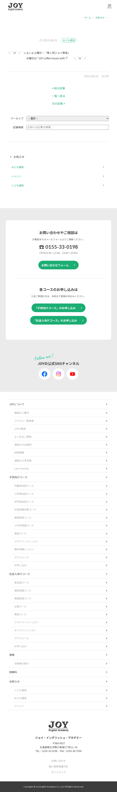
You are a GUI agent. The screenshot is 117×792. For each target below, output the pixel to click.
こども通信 (18, 185)
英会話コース (21, 582)
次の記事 (58, 103)
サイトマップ (58, 772)
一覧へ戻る (58, 96)
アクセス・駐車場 (24, 421)
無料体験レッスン (24, 549)
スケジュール (21, 557)
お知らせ (100, 17)
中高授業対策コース (25, 509)
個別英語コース (22, 590)
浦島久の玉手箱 (22, 460)
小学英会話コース (24, 493)
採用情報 (19, 452)
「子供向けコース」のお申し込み (55, 308)
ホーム (87, 17)
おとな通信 (69, 40)
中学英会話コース (24, 501)
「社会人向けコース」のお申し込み (55, 320)
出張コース (20, 606)
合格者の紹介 (21, 663)
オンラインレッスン (25, 630)
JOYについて (16, 404)
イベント (16, 176)
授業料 (13, 672)
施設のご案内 (21, 413)
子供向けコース (18, 477)
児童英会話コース (24, 485)
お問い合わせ (58, 761)
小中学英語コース (24, 525)
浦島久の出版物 (22, 444)
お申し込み (20, 565)
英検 (11, 655)
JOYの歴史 (20, 428)
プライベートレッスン (26, 541)
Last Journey (21, 468)
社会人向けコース (19, 574)
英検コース (20, 533)
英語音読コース (22, 517)
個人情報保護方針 (58, 766)
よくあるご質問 (22, 436)
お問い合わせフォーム (55, 265)
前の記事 (58, 88)
